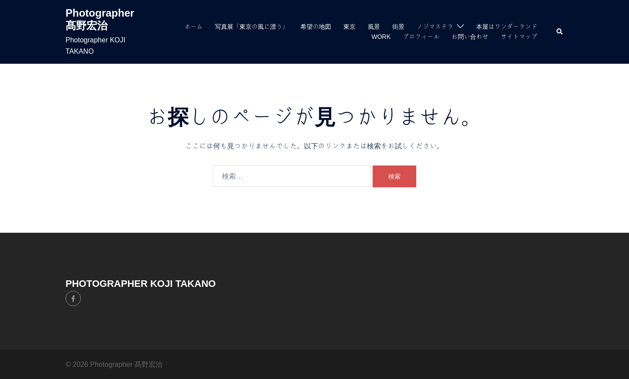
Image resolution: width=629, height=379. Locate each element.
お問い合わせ (470, 37)
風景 (374, 27)
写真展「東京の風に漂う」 (251, 27)
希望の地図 (316, 27)
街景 (398, 27)
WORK (381, 37)
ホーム (193, 27)
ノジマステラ (435, 27)
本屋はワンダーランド (506, 27)
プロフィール (421, 37)
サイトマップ (519, 37)
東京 (349, 27)
